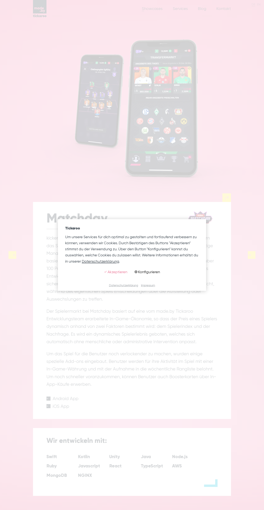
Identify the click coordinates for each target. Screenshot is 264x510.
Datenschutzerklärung (100, 261)
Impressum (148, 285)
